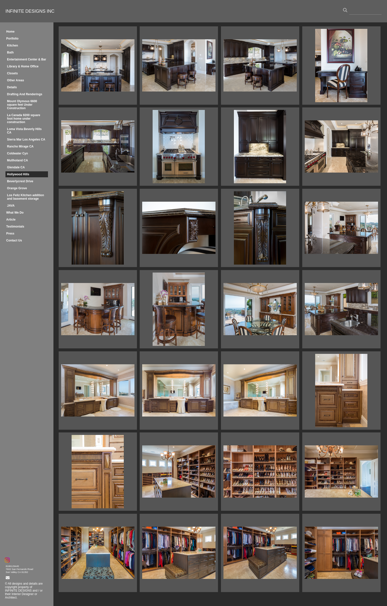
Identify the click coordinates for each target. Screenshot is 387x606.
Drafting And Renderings (24, 94)
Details (12, 87)
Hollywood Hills (18, 174)
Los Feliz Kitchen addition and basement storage (25, 196)
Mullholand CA (17, 160)
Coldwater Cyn (17, 153)
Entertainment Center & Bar (26, 59)
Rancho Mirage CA (20, 146)
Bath (10, 52)
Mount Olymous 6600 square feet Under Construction (22, 104)
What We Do (15, 212)
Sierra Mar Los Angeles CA (26, 139)
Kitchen (12, 45)
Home (10, 31)
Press (10, 233)
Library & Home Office (23, 66)
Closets (12, 73)
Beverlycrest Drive (20, 181)
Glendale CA (16, 167)
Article (10, 219)
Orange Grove (17, 188)
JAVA (10, 205)
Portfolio (12, 38)
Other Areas (15, 80)
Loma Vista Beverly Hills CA (24, 130)
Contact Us (14, 240)
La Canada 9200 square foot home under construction (23, 118)
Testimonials (15, 226)
